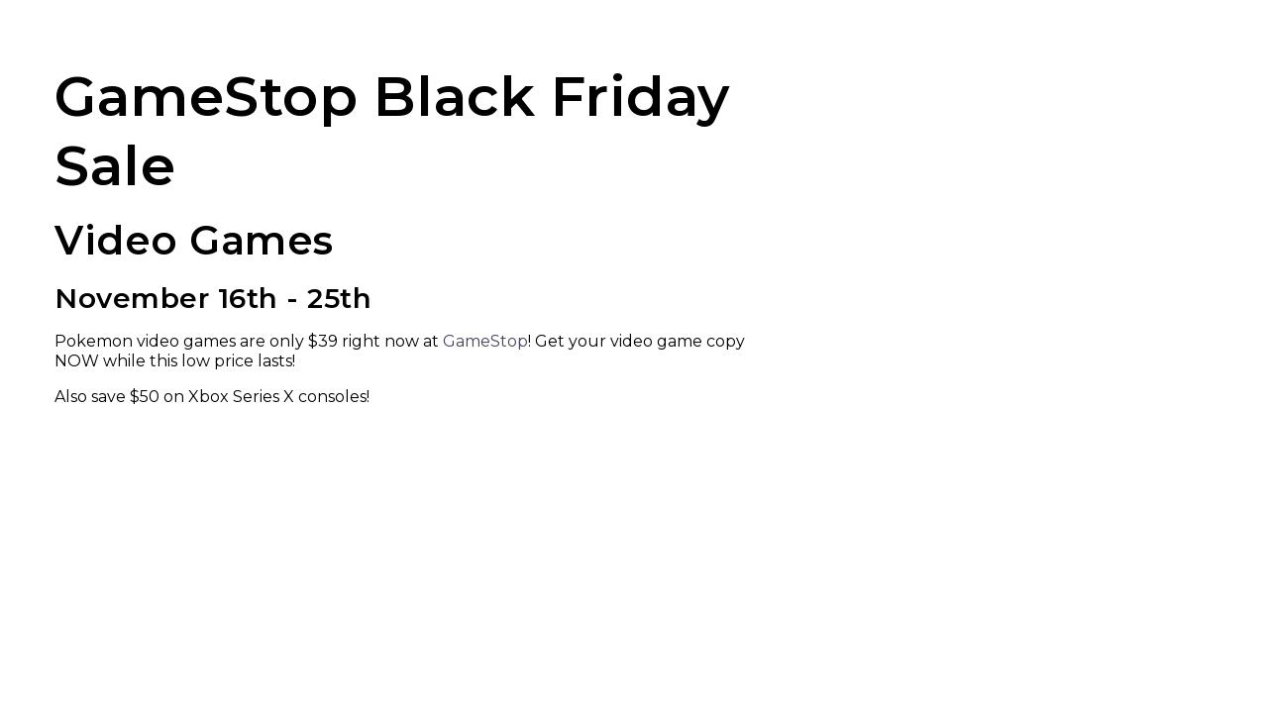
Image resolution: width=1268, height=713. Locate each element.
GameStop (485, 341)
